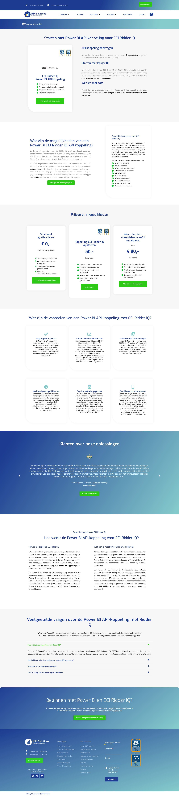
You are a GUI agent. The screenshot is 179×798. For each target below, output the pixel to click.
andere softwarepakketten (133, 352)
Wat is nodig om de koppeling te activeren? (45, 673)
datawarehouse (36, 169)
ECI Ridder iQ (105, 586)
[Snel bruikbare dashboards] (89, 340)
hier (37, 177)
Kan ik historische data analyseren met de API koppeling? (51, 660)
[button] (65, 14)
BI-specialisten (132, 55)
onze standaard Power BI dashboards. (97, 78)
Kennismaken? (145, 4)
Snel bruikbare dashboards (89, 344)
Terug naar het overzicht (33, 24)
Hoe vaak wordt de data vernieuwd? (42, 666)
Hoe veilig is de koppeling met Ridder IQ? (44, 645)
